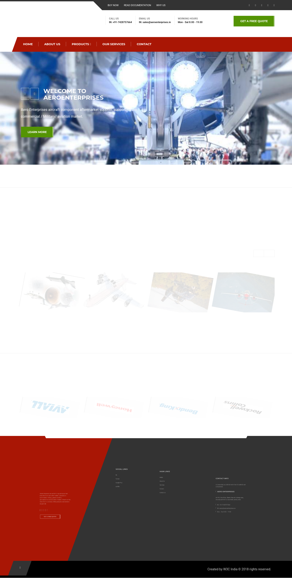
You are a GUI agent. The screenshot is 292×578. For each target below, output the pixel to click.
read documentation (137, 5)
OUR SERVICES (113, 44)
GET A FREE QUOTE (254, 21)
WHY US (160, 5)
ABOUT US (52, 44)
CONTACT (144, 44)
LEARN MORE (37, 132)
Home (28, 44)
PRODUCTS (81, 44)
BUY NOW (113, 5)
